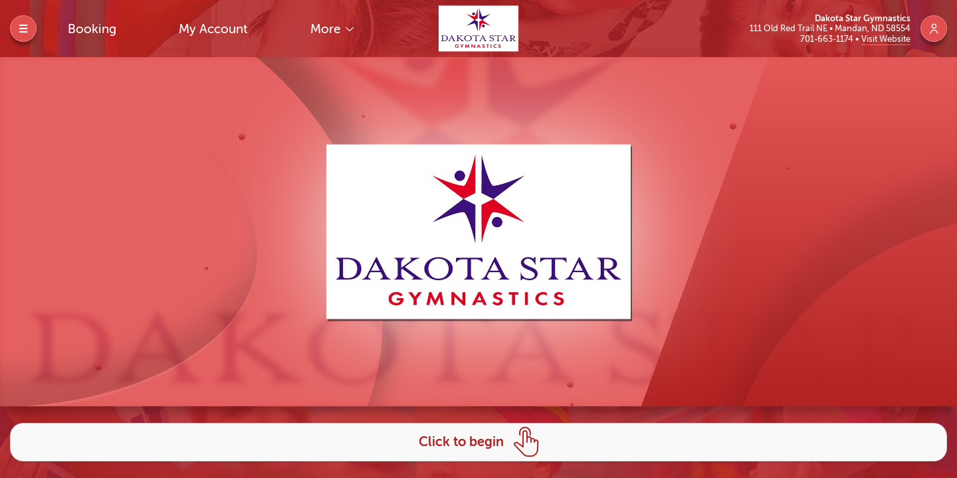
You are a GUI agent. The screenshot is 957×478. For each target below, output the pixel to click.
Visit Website (885, 39)
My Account (213, 29)
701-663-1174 (827, 39)
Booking (92, 29)
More (327, 29)
